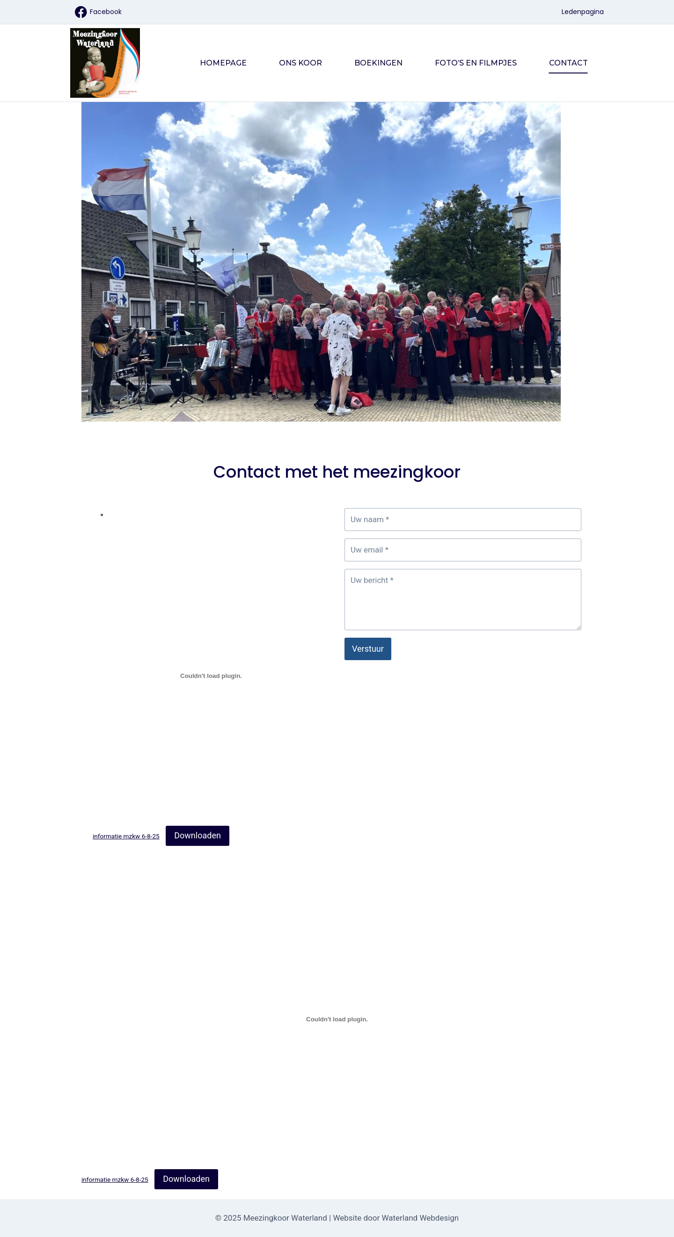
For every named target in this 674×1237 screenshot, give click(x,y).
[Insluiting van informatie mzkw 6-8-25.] (211, 676)
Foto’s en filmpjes (476, 62)
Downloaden (197, 835)
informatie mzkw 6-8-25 (126, 836)
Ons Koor (300, 62)
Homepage (223, 62)
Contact (568, 62)
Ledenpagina (583, 11)
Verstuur (368, 649)
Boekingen (378, 62)
